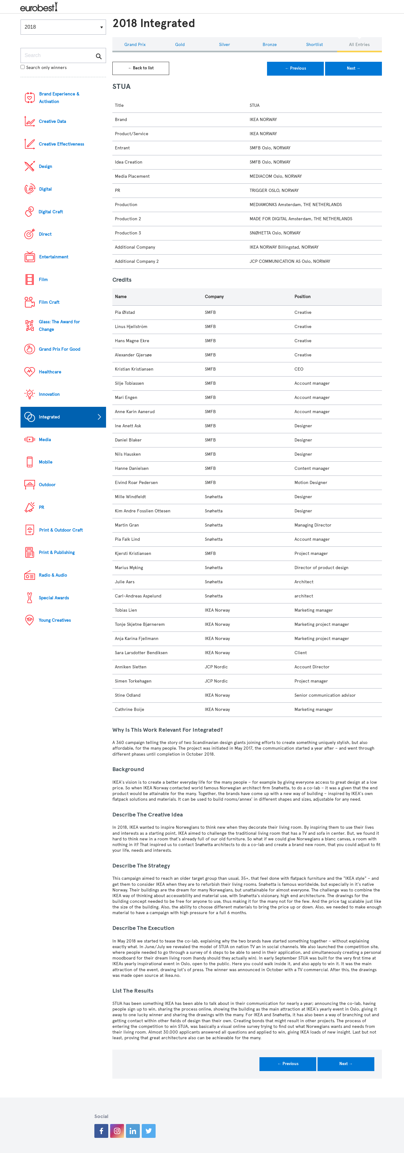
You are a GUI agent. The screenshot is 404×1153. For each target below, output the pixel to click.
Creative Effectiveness (61, 144)
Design (45, 166)
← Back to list (141, 68)
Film (43, 279)
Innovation (49, 394)
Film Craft (49, 302)
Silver (224, 44)
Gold (180, 44)
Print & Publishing (56, 552)
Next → (353, 68)
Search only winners (44, 67)
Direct (45, 234)
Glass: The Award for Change (59, 325)
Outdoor (47, 484)
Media (45, 439)
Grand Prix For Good (59, 349)
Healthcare (50, 372)
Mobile (45, 462)
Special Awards (54, 598)
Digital (45, 189)
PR (41, 507)
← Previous (295, 68)
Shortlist (314, 44)
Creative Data (52, 121)
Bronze (270, 44)
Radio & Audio (53, 575)
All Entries (359, 44)
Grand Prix (135, 44)
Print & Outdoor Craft (61, 530)
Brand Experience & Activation (59, 97)
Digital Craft (51, 212)
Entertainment (53, 257)
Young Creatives (55, 620)
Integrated (49, 417)
